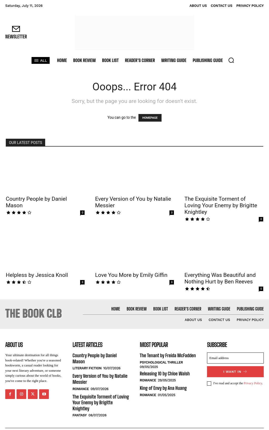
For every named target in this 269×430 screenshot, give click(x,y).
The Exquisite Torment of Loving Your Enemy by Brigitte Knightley (220, 205)
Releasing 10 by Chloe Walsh (164, 373)
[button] (231, 60)
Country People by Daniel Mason (100, 355)
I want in (235, 371)
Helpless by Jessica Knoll (37, 275)
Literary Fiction (87, 362)
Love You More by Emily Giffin (131, 275)
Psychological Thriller (161, 362)
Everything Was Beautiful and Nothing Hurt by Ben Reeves (220, 278)
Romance (81, 382)
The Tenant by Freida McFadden (167, 355)
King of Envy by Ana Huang (162, 387)
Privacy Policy (253, 383)
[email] (235, 358)
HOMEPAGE (150, 118)
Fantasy (80, 402)
